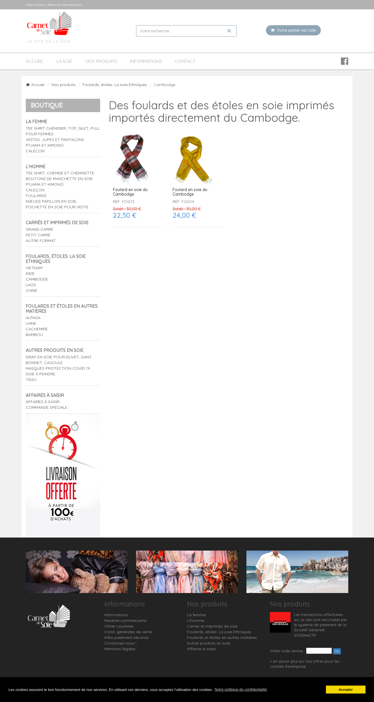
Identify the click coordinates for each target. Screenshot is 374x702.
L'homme (36, 166)
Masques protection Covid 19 (58, 368)
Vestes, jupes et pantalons (55, 139)
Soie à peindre (40, 373)
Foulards (36, 195)
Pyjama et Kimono (45, 145)
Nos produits (101, 61)
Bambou (34, 334)
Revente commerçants (125, 620)
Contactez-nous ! (120, 643)
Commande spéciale (46, 407)
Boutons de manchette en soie (59, 178)
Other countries (119, 626)
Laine (31, 323)
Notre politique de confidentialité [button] (240, 689)
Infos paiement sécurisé (126, 637)
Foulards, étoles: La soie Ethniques (115, 84)
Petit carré (38, 234)
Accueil (35, 61)
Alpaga (33, 317)
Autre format (41, 240)
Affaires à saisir (45, 395)
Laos (31, 284)
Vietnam (34, 267)
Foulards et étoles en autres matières (62, 308)
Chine (31, 290)
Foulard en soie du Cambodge (130, 192)
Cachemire (37, 328)
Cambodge (37, 279)
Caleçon (35, 150)
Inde (30, 273)
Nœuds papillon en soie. (51, 201)
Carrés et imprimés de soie (57, 222)
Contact (185, 61)
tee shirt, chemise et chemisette (60, 173)
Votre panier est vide (293, 30)
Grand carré (39, 229)
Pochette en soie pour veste (57, 206)
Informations (146, 61)
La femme (36, 121)
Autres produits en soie (54, 350)
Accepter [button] (346, 689)
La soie (64, 61)
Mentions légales (120, 648)
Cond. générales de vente (128, 631)
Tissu (31, 379)
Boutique (47, 105)
